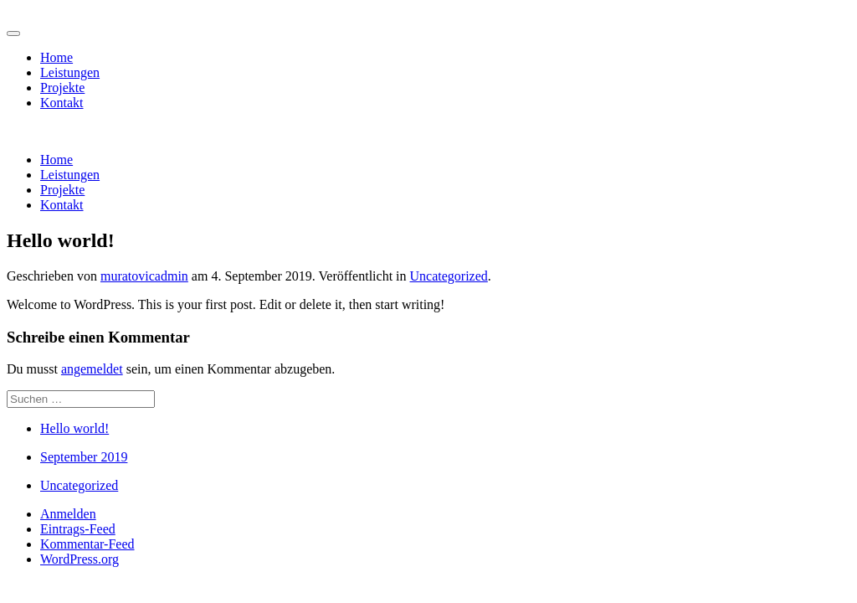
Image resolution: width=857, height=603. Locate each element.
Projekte (62, 87)
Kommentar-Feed (87, 544)
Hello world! (74, 428)
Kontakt (62, 102)
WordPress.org (79, 559)
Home (56, 57)
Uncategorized (449, 276)
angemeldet (92, 369)
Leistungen (70, 72)
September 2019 (83, 457)
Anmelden (68, 514)
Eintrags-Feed (77, 529)
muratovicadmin (144, 276)
